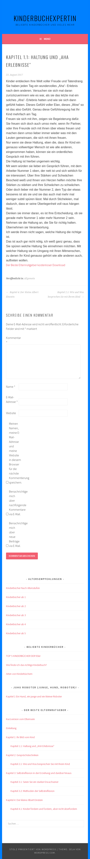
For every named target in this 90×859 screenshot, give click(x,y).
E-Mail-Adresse (12, 399)
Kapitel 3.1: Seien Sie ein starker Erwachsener (34, 782)
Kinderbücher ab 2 (16, 606)
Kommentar (12, 340)
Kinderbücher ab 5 (16, 633)
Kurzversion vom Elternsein (20, 719)
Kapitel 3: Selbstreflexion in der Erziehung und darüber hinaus (38, 773)
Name (10, 386)
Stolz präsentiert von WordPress (32, 849)
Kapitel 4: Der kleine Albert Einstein (22, 294)
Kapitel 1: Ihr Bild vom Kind (20, 737)
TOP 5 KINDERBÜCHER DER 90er (23, 656)
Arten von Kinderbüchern (19, 674)
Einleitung (11, 728)
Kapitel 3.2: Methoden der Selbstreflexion (32, 791)
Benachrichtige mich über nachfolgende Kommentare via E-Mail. (15, 503)
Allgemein (29, 278)
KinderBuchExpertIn (45, 18)
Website (11, 413)
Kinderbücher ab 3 (16, 615)
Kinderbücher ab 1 (16, 597)
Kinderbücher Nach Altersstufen (23, 588)
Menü (47, 39)
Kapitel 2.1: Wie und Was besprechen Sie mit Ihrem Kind (66, 294)
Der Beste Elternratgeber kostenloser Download (35, 265)
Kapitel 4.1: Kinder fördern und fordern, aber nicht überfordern (44, 809)
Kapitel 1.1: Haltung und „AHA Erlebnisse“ (32, 746)
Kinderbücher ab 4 (16, 624)
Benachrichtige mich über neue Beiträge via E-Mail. (15, 534)
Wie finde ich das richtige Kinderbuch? (26, 665)
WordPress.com (44, 852)
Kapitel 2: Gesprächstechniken (22, 755)
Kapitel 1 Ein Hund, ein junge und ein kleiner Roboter (34, 696)
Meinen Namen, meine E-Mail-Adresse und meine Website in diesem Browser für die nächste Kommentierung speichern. (15, 453)
